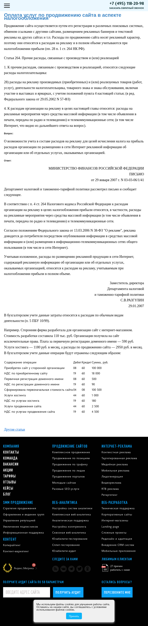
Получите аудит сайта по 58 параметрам (33, 582)
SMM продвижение (18, 502)
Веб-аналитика (64, 502)
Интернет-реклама (117, 446)
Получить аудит (68, 592)
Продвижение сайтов (69, 446)
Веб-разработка (115, 502)
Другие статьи (14, 429)
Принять (74, 616)
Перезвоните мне (117, 592)
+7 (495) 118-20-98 (126, 3)
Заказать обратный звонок (126, 8)
